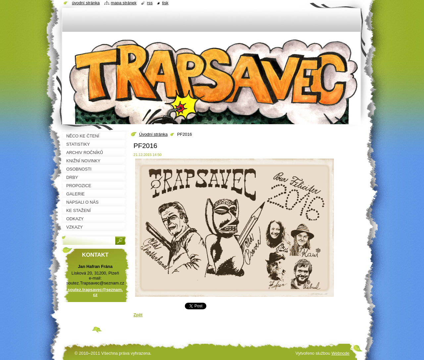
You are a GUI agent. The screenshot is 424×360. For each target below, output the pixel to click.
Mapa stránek (124, 2)
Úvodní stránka (153, 134)
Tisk (165, 2)
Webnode (340, 353)
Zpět (137, 314)
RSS (150, 2)
